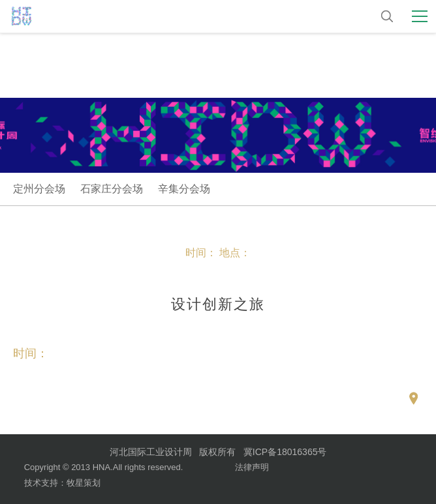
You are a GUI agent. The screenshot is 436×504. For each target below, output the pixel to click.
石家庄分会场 (111, 188)
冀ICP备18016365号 (285, 452)
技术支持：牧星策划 (62, 483)
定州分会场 (39, 188)
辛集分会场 (184, 188)
